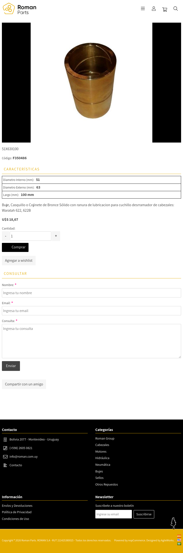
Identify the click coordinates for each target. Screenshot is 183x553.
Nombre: (8, 285)
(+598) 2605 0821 (21, 448)
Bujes (99, 471)
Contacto (16, 465)
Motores (100, 451)
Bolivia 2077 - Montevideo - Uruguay (34, 439)
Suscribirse (144, 514)
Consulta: (8, 321)
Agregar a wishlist (19, 260)
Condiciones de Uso (15, 519)
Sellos (99, 478)
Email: (6, 303)
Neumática (102, 464)
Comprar (18, 247)
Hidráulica (102, 458)
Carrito (164, 9)
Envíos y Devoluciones (17, 505)
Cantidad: (8, 228)
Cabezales (102, 445)
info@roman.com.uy (24, 456)
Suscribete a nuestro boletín (114, 505)
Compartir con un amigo (24, 384)
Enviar (11, 365)
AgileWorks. (167, 540)
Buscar (175, 8)
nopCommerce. (137, 540)
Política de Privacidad (17, 512)
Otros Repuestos (106, 484)
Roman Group (104, 438)
